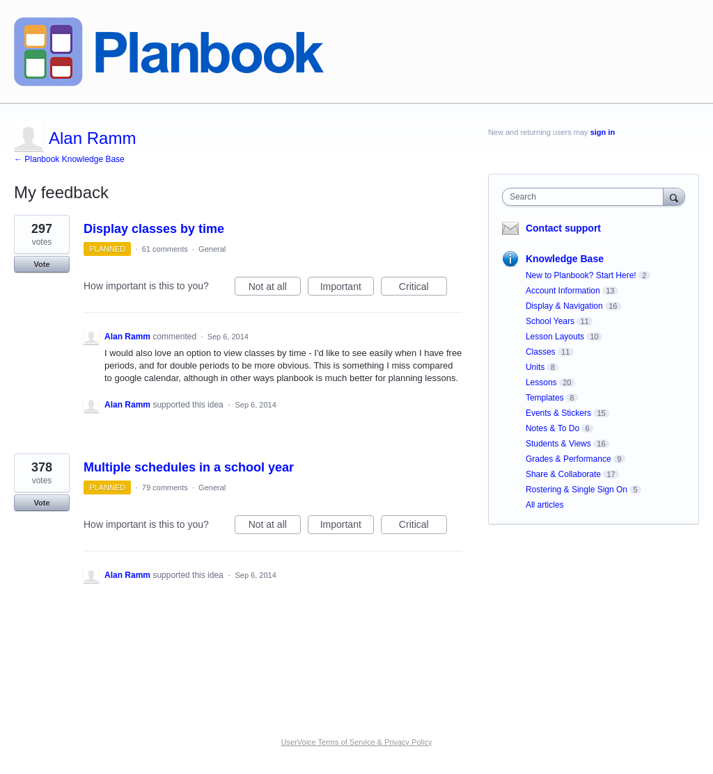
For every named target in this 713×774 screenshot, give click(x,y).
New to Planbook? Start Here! (581, 275)
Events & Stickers (558, 413)
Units (535, 367)
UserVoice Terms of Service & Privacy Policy (356, 742)
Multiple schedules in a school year (189, 467)
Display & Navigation (564, 306)
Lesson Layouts (555, 336)
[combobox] (586, 197)
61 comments (165, 249)
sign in (602, 132)
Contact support (563, 228)
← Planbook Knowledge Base (69, 159)
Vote (41, 264)
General (212, 249)
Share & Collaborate (563, 474)
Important (347, 288)
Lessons (541, 382)
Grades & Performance (568, 459)
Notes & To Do (552, 428)
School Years (550, 321)
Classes (541, 352)
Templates (545, 398)
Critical (423, 288)
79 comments (165, 487)
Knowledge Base (565, 258)
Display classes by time (154, 229)
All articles (545, 505)
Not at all (275, 288)
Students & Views (558, 444)
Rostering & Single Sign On (576, 489)
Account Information (563, 291)
